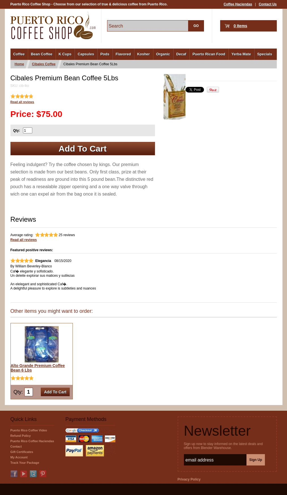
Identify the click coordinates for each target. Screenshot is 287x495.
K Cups (65, 54)
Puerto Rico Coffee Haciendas (32, 441)
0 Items (240, 26)
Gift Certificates (21, 452)
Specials (264, 54)
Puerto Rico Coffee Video (28, 430)
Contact (16, 446)
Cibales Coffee (44, 64)
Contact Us (268, 4)
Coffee (19, 54)
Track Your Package (24, 462)
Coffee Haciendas (238, 4)
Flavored (123, 54)
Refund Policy (20, 435)
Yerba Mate (241, 54)
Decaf (181, 54)
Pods (104, 54)
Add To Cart (83, 148)
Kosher (143, 54)
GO (196, 26)
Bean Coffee (41, 54)
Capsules (86, 54)
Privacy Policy (189, 479)
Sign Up (255, 460)
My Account (19, 457)
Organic (163, 54)
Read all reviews (22, 102)
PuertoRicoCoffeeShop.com (52, 25)
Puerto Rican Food (208, 54)
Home (19, 64)
